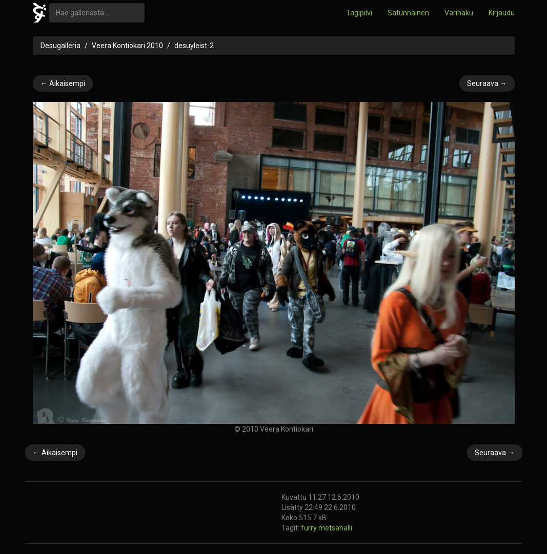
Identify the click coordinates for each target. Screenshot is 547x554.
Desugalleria (60, 45)
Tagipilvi (359, 13)
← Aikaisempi (62, 83)
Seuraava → (487, 83)
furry (309, 528)
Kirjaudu (502, 13)
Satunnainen (408, 13)
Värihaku (458, 13)
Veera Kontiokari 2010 (127, 45)
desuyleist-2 (194, 45)
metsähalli (335, 528)
